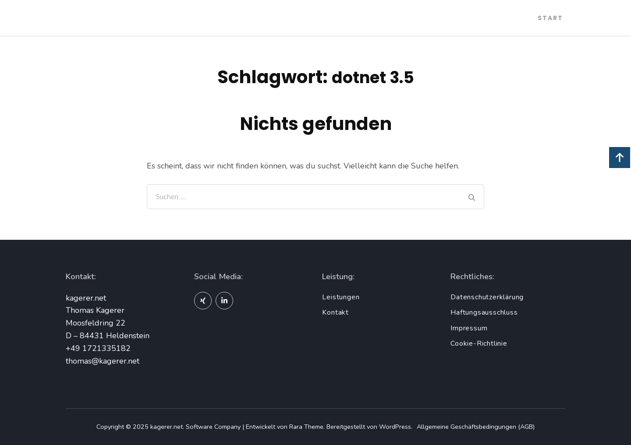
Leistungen (340, 297)
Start (551, 18)
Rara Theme (306, 426)
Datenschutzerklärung (487, 297)
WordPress (395, 426)
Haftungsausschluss (484, 312)
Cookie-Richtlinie (478, 343)
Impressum (468, 328)
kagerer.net (166, 426)
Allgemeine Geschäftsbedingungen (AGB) (476, 426)
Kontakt (335, 312)
